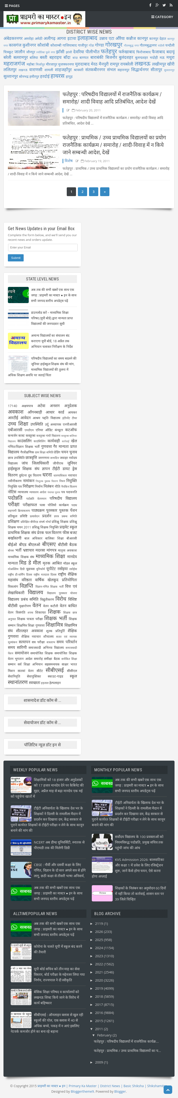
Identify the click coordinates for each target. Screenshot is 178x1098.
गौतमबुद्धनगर (148, 45)
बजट (73, 532)
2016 (99, 1012)
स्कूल (73, 676)
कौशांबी (43, 45)
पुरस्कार (51, 510)
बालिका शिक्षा (54, 538)
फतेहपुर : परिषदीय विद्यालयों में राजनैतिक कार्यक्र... (126, 1041)
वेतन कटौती (50, 606)
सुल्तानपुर (10, 76)
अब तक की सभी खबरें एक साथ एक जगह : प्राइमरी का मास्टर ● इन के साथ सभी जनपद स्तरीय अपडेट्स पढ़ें (53, 295)
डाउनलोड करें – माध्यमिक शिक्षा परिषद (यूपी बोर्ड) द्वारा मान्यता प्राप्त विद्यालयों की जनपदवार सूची (52, 318)
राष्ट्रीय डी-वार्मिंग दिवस (20, 575)
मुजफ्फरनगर (66, 64)
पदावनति (71, 492)
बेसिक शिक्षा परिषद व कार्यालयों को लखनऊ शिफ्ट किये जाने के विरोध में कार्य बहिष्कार (56, 997)
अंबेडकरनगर (12, 38)
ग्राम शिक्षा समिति (44, 452)
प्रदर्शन (46, 515)
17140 (12, 406)
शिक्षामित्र (54, 624)
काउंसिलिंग (39, 441)
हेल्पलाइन (55, 683)
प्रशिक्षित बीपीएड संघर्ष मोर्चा (36, 522)
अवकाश (15, 411)
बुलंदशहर (126, 57)
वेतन (36, 605)
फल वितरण (53, 532)
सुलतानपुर (169, 70)
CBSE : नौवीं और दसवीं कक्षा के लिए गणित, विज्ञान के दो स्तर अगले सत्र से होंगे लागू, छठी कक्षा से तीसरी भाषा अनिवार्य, (60, 870)
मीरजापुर (51, 64)
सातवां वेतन (26, 670)
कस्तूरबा (30, 435)
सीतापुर (156, 69)
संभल (111, 69)
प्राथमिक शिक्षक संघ (22, 532)
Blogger (120, 1091)
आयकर (72, 412)
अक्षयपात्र (27, 406)
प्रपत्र (56, 516)
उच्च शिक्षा (18, 423)
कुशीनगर (29, 45)
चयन (64, 452)
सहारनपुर (123, 69)
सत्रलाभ (51, 642)
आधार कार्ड (55, 412)
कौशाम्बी (55, 45)
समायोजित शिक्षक (41, 653)
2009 (99, 1062)
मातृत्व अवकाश (67, 550)
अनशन (55, 405)
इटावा (71, 38)
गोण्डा (99, 45)
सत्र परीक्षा (38, 642)
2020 (99, 980)
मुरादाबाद (82, 64)
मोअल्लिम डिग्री (16, 569)
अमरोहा (29, 38)
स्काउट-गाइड (55, 676)
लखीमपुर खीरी (163, 64)
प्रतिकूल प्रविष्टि (17, 516)
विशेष (69, 161)
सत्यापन (24, 641)
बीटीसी (62, 544)
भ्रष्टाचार (28, 550)
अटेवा (41, 405)
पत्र (63, 492)
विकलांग (13, 586)
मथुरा (170, 57)
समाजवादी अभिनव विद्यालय (46, 647)
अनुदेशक (70, 405)
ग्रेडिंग (57, 452)
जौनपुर (30, 52)
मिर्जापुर (40, 64)
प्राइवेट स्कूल (68, 527)
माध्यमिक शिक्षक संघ (21, 557)
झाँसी (60, 51)
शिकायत (40, 612)
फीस (66, 532)
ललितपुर (9, 69)
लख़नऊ (23, 70)
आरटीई (13, 417)
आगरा (61, 38)
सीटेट (40, 670)
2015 (99, 1020)
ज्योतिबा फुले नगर (45, 52)
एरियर (39, 430)
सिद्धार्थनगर (140, 69)
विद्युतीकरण (47, 599)
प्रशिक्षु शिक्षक (60, 521)
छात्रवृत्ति (31, 457)
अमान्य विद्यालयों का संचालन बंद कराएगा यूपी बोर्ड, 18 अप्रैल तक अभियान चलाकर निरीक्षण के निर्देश (52, 341)
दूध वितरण (34, 475)
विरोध (60, 598)
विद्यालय (35, 592)
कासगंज (15, 45)
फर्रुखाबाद (127, 51)
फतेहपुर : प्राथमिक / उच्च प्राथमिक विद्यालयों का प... (127, 1050)
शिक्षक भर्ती (55, 618)
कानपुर (142, 38)
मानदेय (72, 556)
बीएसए (49, 544)
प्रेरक (40, 532)
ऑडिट (49, 430)
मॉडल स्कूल (70, 563)
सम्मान (12, 664)
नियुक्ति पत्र (15, 486)
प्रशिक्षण (13, 521)
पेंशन (73, 510)
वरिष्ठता (27, 579)
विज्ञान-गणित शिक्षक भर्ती (49, 587)
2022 (99, 964)
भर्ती (18, 550)
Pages (12, 5)
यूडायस (30, 569)
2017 (99, 1004)
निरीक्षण (28, 486)
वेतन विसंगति (16, 612)
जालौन (19, 51)
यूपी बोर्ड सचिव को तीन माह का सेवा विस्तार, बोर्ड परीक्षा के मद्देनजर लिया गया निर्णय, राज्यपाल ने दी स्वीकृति (59, 974)
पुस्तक (63, 510)
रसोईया (73, 569)
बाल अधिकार (33, 538)
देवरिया (78, 51)
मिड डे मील (30, 562)
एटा (111, 38)
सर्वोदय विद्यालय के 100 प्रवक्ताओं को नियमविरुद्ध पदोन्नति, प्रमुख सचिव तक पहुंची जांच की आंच (139, 842)
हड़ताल (45, 683)
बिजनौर (111, 57)
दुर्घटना (23, 475)
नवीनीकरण (15, 481)
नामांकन (28, 480)
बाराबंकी (96, 57)
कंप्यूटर (59, 430)
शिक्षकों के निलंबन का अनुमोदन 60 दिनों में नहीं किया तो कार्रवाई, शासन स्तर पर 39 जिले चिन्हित (140, 893)
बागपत (84, 57)
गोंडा (91, 45)
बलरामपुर (20, 57)
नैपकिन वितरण (69, 487)
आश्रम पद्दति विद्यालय (46, 418)
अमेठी (38, 38)
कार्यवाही (54, 440)
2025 (99, 939)
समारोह (38, 658)
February (105, 1035)
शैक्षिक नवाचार (31, 636)
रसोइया (62, 568)
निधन (62, 481)
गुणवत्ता (46, 446)
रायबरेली (126, 64)
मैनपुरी (104, 64)
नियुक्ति (71, 480)
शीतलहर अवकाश (29, 630)
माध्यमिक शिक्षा (50, 556)
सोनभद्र (24, 76)
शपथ (30, 613)
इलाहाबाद (87, 37)
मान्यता (13, 563)
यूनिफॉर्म (40, 569)
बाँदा (67, 57)
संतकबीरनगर (95, 69)
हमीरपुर (34, 76)
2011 (99, 1028)
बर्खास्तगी (14, 538)
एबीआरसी (15, 429)
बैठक (73, 544)
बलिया (34, 57)
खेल (74, 440)
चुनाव (73, 452)
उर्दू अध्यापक (53, 424)
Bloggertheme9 (82, 1091)
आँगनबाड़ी (35, 412)
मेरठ (94, 64)
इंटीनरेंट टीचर (69, 418)
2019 (99, 988)
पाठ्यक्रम (38, 510)
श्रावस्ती (78, 69)
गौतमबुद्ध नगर (131, 45)
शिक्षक (54, 611)
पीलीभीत (92, 51)
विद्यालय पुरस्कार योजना (62, 593)
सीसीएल (72, 670)
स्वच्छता (34, 682)
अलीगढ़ (49, 38)
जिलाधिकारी (40, 463)
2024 (99, 947)
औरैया (120, 38)
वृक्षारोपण (25, 606)
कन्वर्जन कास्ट (16, 435)
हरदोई (45, 76)
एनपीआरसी (70, 424)
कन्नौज (131, 38)
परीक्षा (13, 504)
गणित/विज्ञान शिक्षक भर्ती (24, 446)
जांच (25, 463)
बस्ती (43, 57)
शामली (48, 69)
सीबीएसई (55, 670)
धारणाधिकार (60, 475)
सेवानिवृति (14, 676)
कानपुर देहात (157, 38)
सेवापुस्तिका (34, 676)
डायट (66, 468)
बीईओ (12, 544)
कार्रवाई (65, 441)
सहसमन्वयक (52, 664)
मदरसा (40, 550)
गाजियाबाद (70, 45)
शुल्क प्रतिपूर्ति (55, 631)
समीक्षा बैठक (52, 658)
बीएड (22, 544)
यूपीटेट (51, 568)
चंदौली (161, 45)
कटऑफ (71, 429)
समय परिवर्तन (67, 641)
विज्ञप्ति (26, 585)
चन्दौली (170, 45)
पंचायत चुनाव (54, 492)
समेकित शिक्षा (69, 659)
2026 (99, 931)
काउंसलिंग (24, 440)
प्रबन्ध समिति (69, 516)
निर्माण (39, 486)
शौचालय (48, 636)
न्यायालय (23, 492)
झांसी (69, 52)
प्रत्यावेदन (34, 516)
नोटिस (12, 491)
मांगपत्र (51, 550)
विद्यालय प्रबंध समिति (23, 599)
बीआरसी (72, 538)
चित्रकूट (8, 52)
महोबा (31, 64)
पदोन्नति (15, 497)
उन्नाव (103, 38)
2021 (99, 972)
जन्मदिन (54, 458)
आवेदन (25, 417)
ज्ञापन (46, 468)
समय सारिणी (17, 647)
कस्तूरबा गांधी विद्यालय (48, 436)
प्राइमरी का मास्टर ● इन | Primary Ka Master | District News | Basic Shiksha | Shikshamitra (102, 1086)
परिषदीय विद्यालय (63, 498)
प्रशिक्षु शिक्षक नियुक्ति (45, 527)
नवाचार (72, 475)
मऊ (162, 57)
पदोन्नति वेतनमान (36, 499)
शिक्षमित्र (22, 625)
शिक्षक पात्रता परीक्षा (30, 619)
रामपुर (114, 64)
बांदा (75, 58)
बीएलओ (34, 544)
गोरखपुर (113, 44)
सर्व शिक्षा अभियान (30, 664)
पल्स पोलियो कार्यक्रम (54, 505)
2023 (99, 956)
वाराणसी (35, 69)
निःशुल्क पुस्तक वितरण (47, 481)
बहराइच (55, 57)
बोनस (11, 550)
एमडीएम (29, 430)
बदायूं (170, 51)
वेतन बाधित (68, 605)
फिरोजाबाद (143, 52)
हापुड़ (69, 76)
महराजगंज (14, 63)
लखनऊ (142, 63)
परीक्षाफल (30, 504)
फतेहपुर (109, 51)
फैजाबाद (158, 51)
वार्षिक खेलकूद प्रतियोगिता (56, 579)
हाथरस (57, 75)
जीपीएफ (58, 463)
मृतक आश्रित (52, 563)
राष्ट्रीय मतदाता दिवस (45, 575)
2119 (99, 923)
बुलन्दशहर (141, 57)
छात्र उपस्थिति (16, 457)
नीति (57, 486)
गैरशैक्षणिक (27, 452)
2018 (99, 996)
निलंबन (49, 486)
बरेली (7, 57)
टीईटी (56, 468)
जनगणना (43, 457)
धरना (47, 474)
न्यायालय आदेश (37, 492)
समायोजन (22, 653)
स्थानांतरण (18, 682)
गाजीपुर (83, 45)
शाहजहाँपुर (63, 69)
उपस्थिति (36, 424)
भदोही (154, 57)
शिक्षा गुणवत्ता (36, 625)
